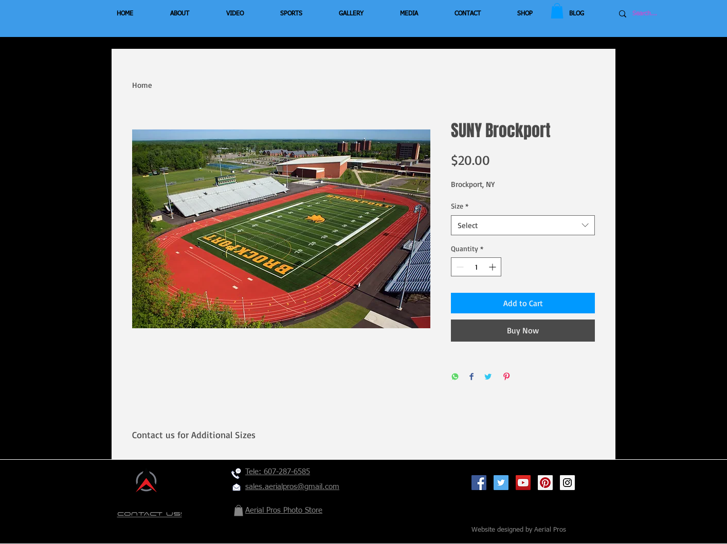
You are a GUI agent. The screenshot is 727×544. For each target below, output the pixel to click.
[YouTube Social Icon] (523, 482)
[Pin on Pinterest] (506, 377)
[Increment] (493, 267)
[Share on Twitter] (488, 377)
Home (142, 85)
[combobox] (523, 225)
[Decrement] (458, 267)
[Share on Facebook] (471, 377)
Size (459, 205)
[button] (557, 10)
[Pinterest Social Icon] (545, 482)
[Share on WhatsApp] (455, 377)
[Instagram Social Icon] (567, 482)
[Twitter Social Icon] (501, 482)
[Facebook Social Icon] (478, 482)
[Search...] (663, 14)
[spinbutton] (476, 267)
